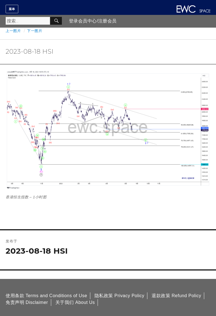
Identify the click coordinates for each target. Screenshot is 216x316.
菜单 (12, 9)
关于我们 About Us (75, 302)
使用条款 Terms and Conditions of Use (46, 295)
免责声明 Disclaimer (27, 302)
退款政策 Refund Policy (176, 295)
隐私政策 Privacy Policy (119, 295)
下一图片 (34, 30)
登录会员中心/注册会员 (93, 21)
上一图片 (13, 30)
